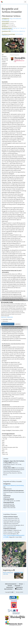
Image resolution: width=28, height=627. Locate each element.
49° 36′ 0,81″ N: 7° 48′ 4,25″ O (19, 28)
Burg (11, 18)
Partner (21, 584)
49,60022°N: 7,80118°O (7, 29)
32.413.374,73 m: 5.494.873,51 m (13, 32)
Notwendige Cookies (6, 319)
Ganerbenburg (5, 20)
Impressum (17, 585)
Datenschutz (9, 587)
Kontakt (10, 585)
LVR (12, 592)
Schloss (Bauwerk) (16, 18)
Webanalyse (4, 321)
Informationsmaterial (10, 584)
